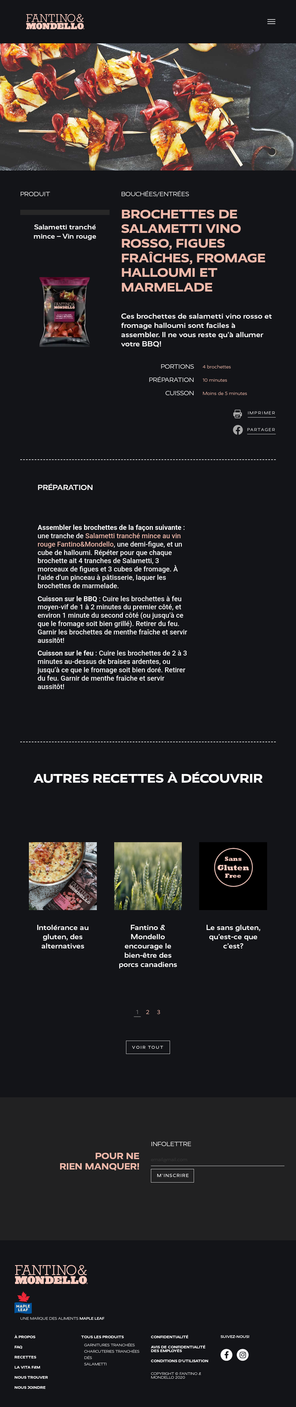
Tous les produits (102, 1337)
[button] (253, 429)
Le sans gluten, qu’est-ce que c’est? (233, 936)
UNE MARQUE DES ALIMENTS (62, 1318)
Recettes (25, 1357)
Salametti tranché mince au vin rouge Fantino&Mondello (109, 540)
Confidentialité (169, 1337)
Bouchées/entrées (155, 194)
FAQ (18, 1347)
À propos (24, 1337)
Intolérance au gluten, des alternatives (63, 936)
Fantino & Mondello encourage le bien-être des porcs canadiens (148, 946)
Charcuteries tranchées (111, 1351)
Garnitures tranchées (109, 1345)
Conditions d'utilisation (179, 1361)
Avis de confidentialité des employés (178, 1349)
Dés (88, 1358)
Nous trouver (31, 1377)
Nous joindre (30, 1387)
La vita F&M (27, 1367)
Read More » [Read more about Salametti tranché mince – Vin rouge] (65, 212)
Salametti (95, 1364)
